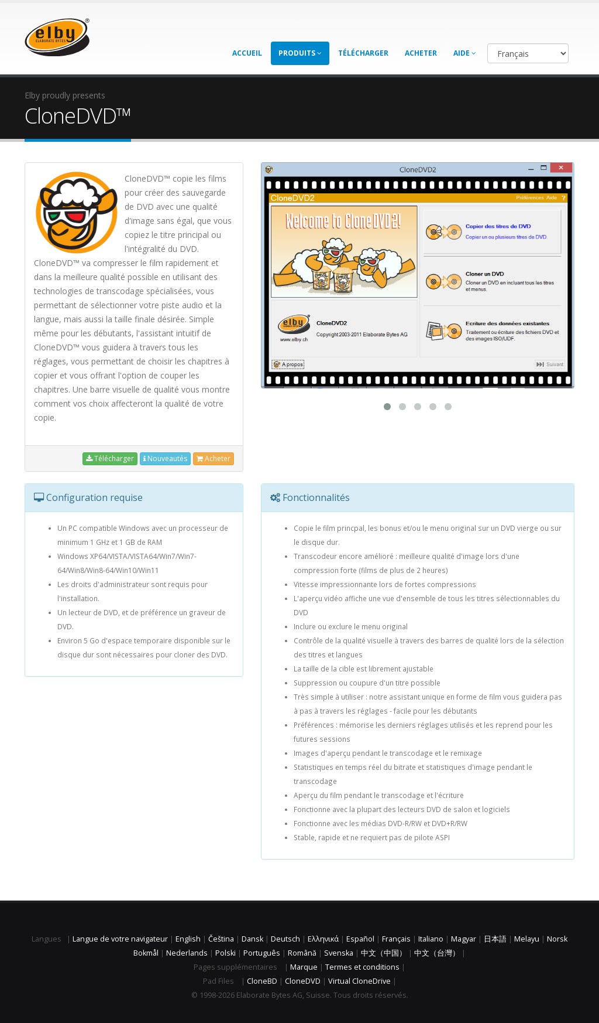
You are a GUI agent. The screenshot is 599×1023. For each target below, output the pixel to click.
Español (360, 939)
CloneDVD (303, 981)
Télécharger (363, 53)
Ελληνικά (323, 939)
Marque (304, 967)
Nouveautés (165, 458)
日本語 (495, 939)
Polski (225, 953)
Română (302, 953)
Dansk (252, 939)
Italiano (430, 939)
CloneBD (262, 981)
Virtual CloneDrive (359, 981)
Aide (464, 53)
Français (396, 939)
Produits (300, 53)
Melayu (526, 939)
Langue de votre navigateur (120, 939)
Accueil (247, 53)
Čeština (221, 939)
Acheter (421, 53)
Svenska (338, 953)
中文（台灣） (437, 953)
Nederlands (187, 953)
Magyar (463, 939)
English (188, 939)
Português (261, 953)
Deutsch (285, 939)
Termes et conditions (362, 967)
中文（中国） (384, 953)
